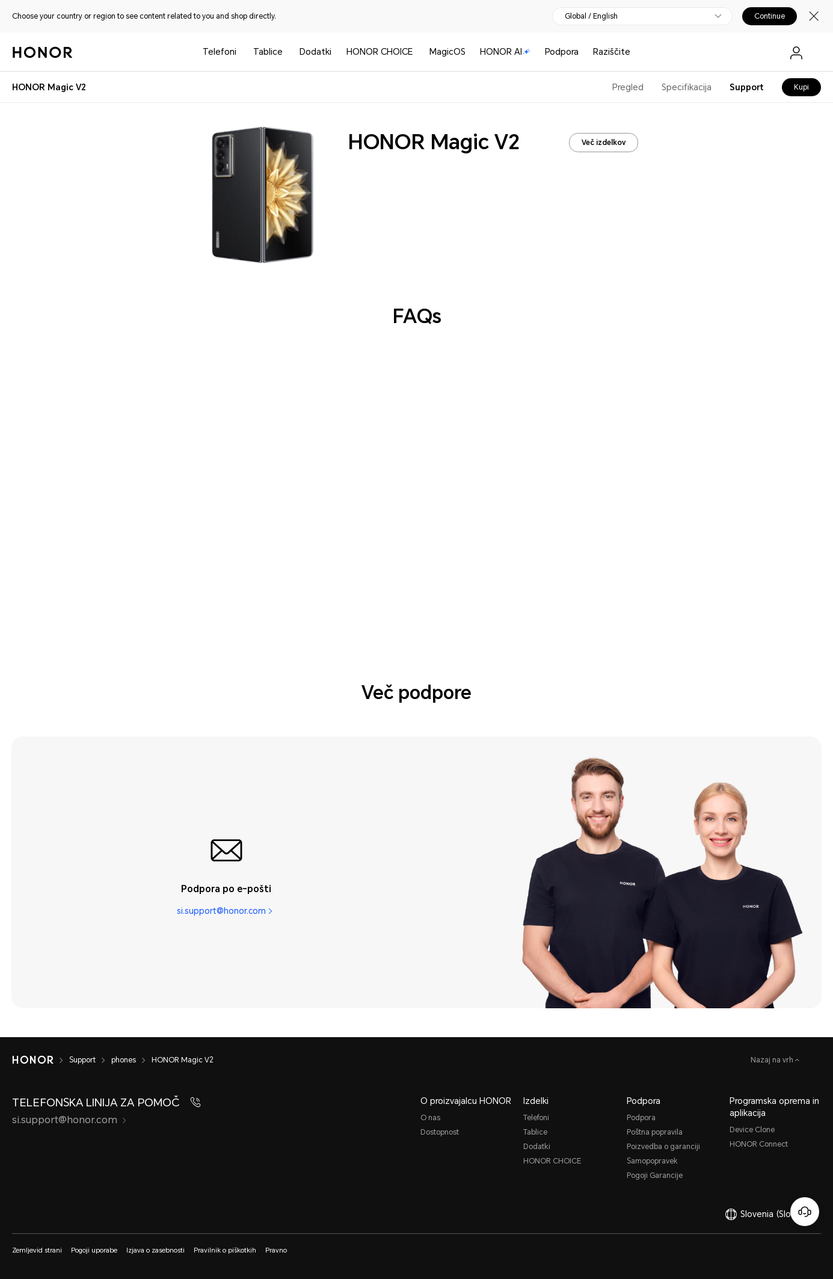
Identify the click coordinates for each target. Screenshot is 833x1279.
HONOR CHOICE (379, 52)
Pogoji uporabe (94, 1250)
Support (747, 87)
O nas (430, 1118)
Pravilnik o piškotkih (225, 1250)
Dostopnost (439, 1132)
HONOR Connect (759, 1144)
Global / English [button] (591, 16)
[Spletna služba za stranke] (804, 1211)
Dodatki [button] (315, 52)
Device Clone (752, 1130)
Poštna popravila (655, 1132)
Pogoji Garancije (655, 1175)
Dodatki (536, 1146)
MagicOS (447, 52)
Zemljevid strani (37, 1250)
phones (123, 1060)
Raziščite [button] (611, 52)
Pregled (628, 87)
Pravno (276, 1250)
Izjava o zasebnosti (155, 1250)
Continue (769, 16)
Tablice (268, 52)
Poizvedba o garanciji (663, 1146)
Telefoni (219, 52)
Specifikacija (687, 87)
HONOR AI (505, 52)
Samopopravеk (652, 1161)
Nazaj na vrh (773, 1060)
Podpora (562, 52)
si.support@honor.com (221, 911)
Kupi (801, 87)
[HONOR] (33, 1060)
